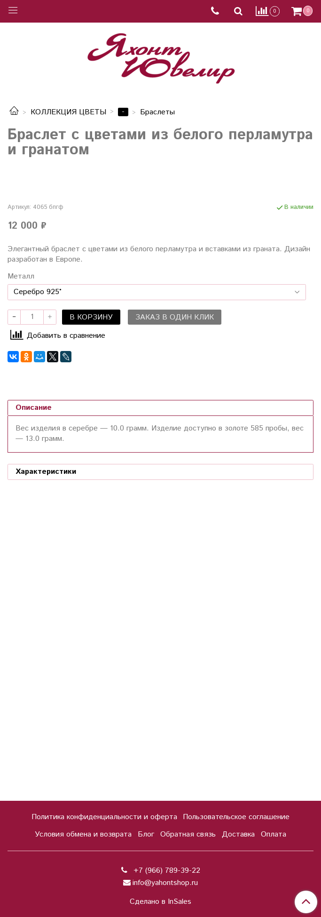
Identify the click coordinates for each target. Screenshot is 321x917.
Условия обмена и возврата (83, 834)
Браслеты (157, 112)
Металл (21, 571)
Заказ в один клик (174, 612)
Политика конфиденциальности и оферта (104, 817)
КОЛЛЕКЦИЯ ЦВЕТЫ (68, 112)
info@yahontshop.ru (165, 882)
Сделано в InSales (160, 902)
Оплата (273, 834)
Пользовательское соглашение (236, 817)
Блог (146, 834)
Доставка (238, 834)
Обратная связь (188, 834)
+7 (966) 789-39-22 (165, 870)
